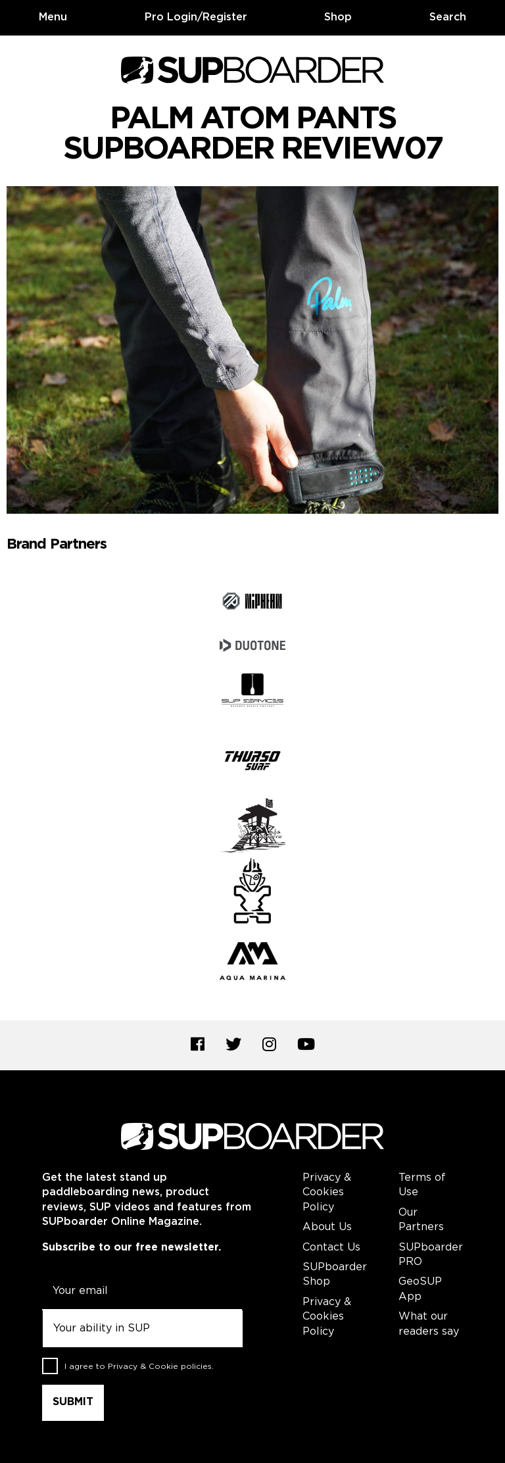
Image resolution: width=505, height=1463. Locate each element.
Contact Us (331, 1247)
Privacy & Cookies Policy (326, 1192)
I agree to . (139, 1366)
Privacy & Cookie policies (160, 1366)
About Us (327, 1227)
